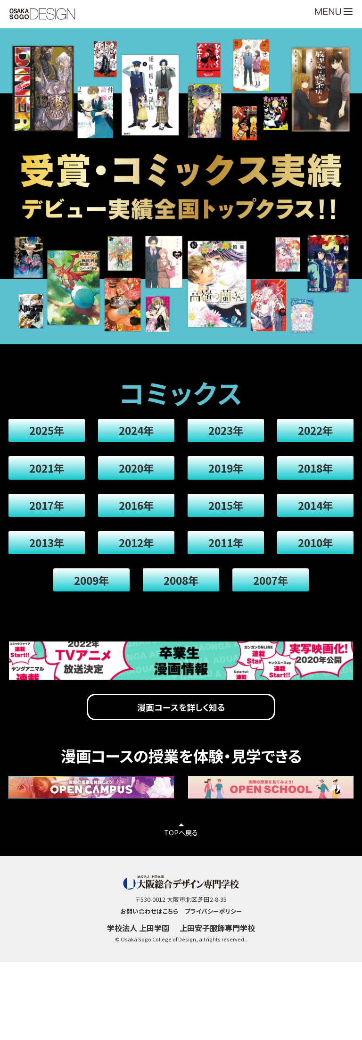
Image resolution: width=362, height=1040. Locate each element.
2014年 (312, 517)
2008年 (181, 601)
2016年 (137, 517)
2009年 (93, 601)
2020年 (137, 475)
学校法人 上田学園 (136, 960)
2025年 (50, 433)
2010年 (312, 559)
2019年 (225, 475)
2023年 (225, 433)
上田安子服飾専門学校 (219, 960)
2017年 (50, 517)
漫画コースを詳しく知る (181, 733)
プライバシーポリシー (213, 943)
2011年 (225, 559)
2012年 (137, 559)
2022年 (312, 433)
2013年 (50, 559)
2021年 (50, 475)
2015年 (225, 517)
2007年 (268, 601)
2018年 (312, 475)
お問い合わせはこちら (149, 943)
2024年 (137, 433)
